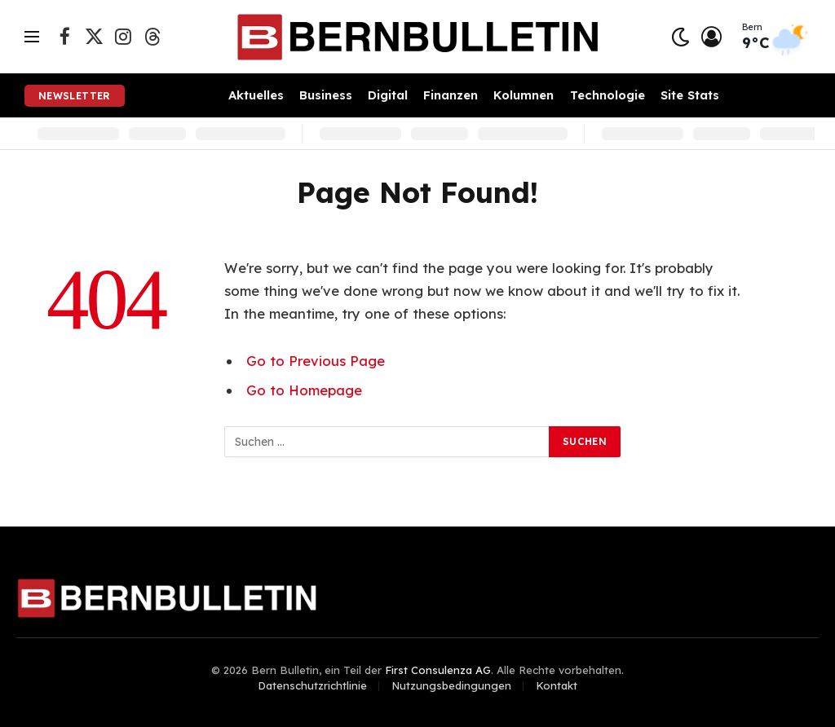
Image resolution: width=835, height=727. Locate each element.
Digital (388, 95)
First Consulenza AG (438, 669)
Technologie (607, 95)
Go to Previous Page (315, 360)
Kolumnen (523, 95)
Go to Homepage (304, 390)
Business (325, 95)
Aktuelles (256, 95)
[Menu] (31, 37)
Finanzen (450, 95)
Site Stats (689, 95)
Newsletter (74, 96)
